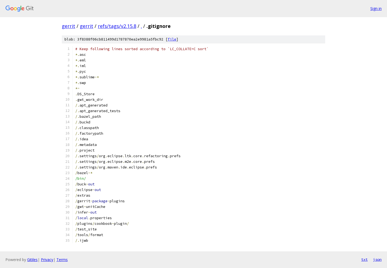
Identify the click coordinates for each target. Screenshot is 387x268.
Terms (62, 259)
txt (364, 259)
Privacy (47, 259)
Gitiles (32, 259)
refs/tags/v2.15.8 (117, 26)
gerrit (68, 26)
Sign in (376, 8)
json (377, 259)
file (172, 39)
